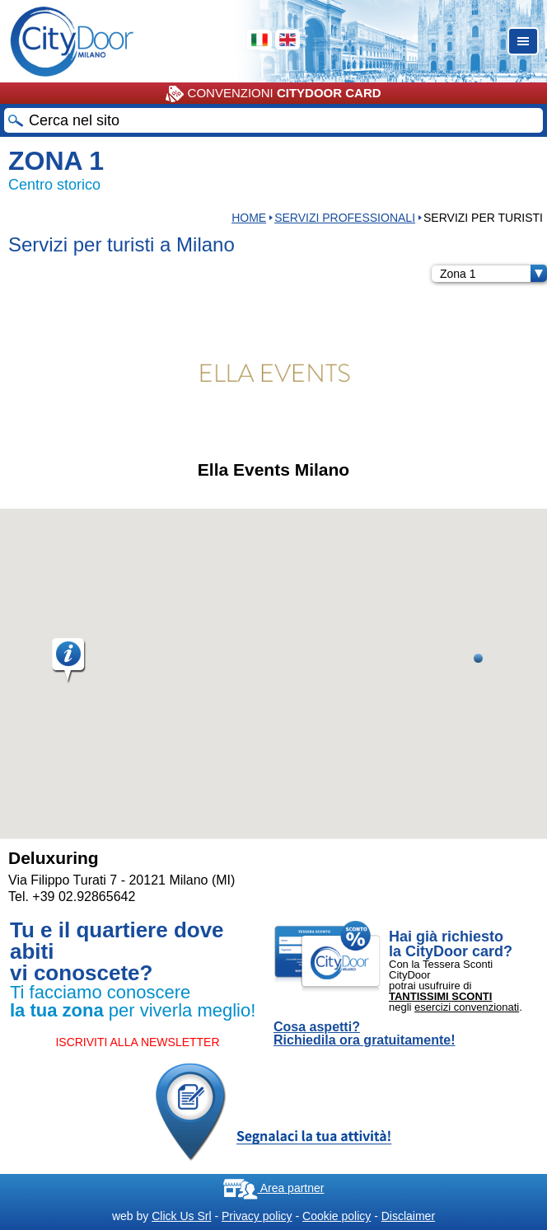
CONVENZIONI (273, 94)
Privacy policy (257, 1216)
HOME (248, 217)
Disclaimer (408, 1216)
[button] (69, 661)
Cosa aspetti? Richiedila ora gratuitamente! (365, 1034)
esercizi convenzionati (466, 1007)
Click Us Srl (181, 1216)
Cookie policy (336, 1216)
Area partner (274, 1188)
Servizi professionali (344, 217)
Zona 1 (493, 273)
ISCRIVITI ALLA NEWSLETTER (137, 1042)
